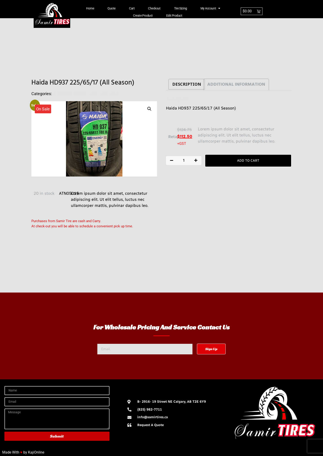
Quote (111, 8)
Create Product (143, 15)
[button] (149, 109)
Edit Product (174, 15)
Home (90, 8)
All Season (62, 93)
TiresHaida (108, 93)
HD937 (79, 93)
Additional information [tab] (236, 84)
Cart (132, 8)
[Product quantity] (183, 160)
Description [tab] (186, 84)
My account (210, 8)
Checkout (154, 8)
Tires (91, 93)
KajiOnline (36, 452)
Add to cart (248, 161)
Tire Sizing (180, 8)
